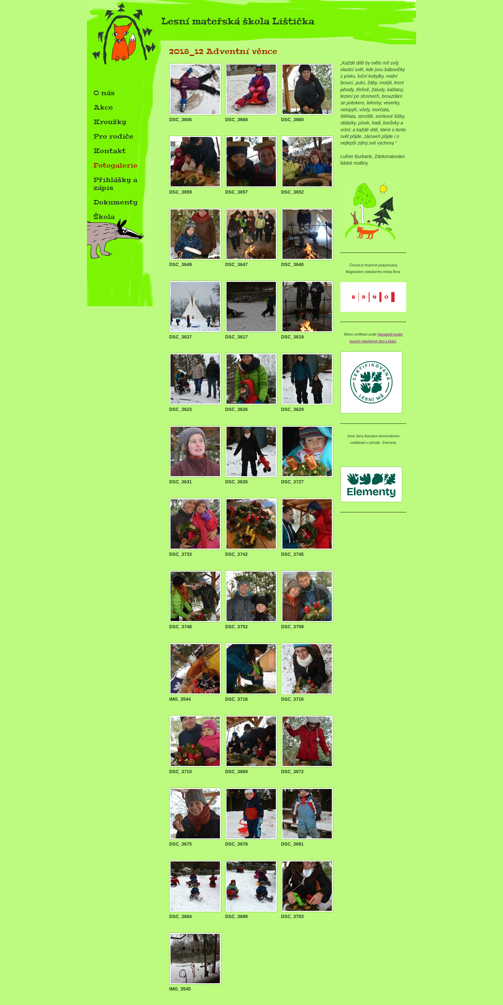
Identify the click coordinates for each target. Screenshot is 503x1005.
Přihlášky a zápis (115, 184)
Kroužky (109, 122)
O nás (104, 93)
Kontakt (109, 151)
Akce (103, 107)
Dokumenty (115, 202)
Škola (104, 216)
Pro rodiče (113, 136)
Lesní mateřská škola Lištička (200, 23)
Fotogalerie (115, 165)
